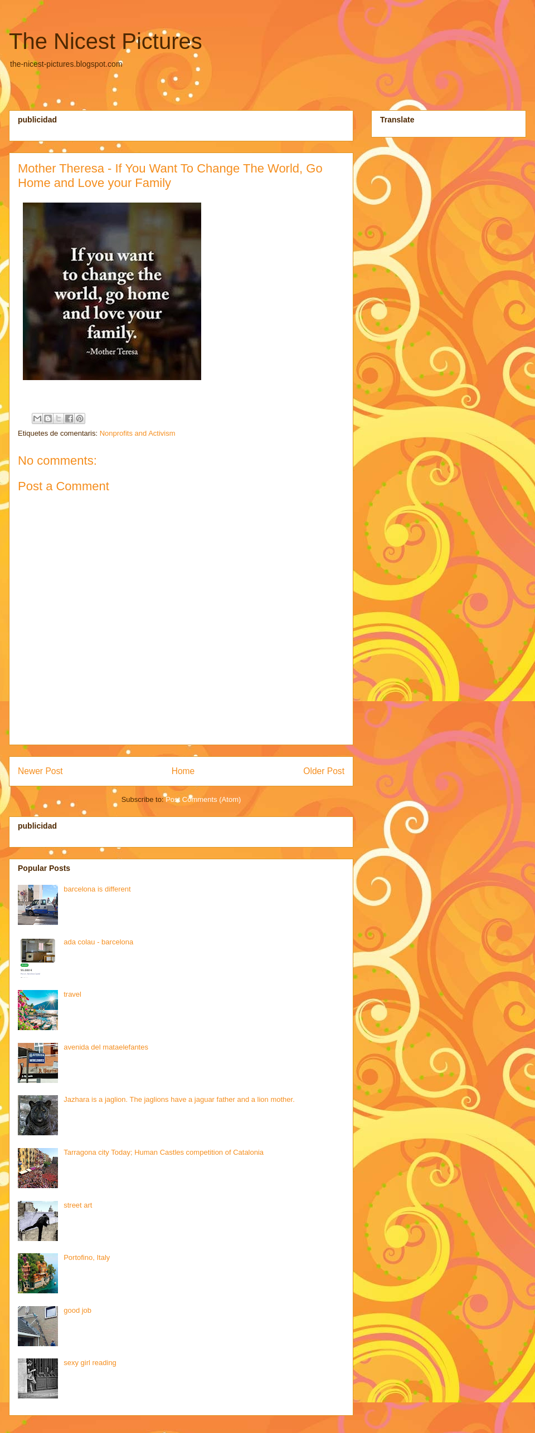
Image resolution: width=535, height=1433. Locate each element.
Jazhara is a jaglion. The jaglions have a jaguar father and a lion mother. (179, 1099)
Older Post (323, 771)
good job (77, 1310)
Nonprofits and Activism (138, 433)
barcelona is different (97, 889)
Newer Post (40, 771)
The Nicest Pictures (105, 41)
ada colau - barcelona (98, 942)
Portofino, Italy (87, 1257)
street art (78, 1205)
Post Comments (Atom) (203, 799)
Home (183, 771)
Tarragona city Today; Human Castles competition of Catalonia (164, 1152)
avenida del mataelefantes (106, 1047)
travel (72, 994)
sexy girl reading (90, 1362)
